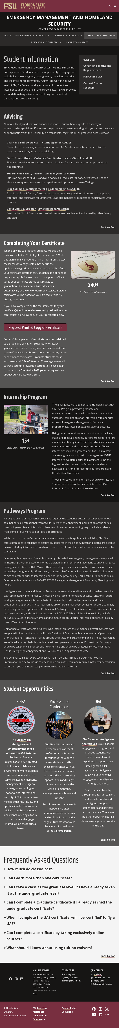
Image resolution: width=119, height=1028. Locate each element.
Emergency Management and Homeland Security (59, 20)
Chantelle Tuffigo (32, 370)
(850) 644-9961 (71, 977)
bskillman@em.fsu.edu (62, 189)
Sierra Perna (90, 488)
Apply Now (99, 981)
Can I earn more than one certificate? (39, 878)
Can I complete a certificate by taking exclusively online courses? (55, 935)
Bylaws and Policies (102, 984)
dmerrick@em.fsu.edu (52, 209)
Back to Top (108, 227)
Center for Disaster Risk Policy (59, 29)
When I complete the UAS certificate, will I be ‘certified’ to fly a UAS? (61, 920)
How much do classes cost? (30, 869)
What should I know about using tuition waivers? (49, 947)
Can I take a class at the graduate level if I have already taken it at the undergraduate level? (61, 890)
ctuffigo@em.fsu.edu (55, 142)
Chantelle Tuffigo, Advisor (23, 142)
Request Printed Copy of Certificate (35, 327)
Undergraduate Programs (32, 35)
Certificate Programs (68, 35)
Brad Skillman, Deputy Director (26, 189)
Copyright (67, 1011)
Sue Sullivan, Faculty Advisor (24, 173)
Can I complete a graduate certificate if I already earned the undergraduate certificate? (59, 905)
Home (7, 35)
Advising (98, 974)
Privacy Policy (69, 1008)
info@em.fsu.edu (72, 981)
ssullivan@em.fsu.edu (58, 173)
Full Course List (92, 76)
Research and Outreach (46, 42)
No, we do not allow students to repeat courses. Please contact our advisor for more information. (59, 890)
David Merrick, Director (21, 209)
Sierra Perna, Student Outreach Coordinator (34, 158)
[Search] (108, 6)
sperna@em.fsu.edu (76, 158)
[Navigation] (114, 6)
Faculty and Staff (77, 42)
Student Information (101, 35)
